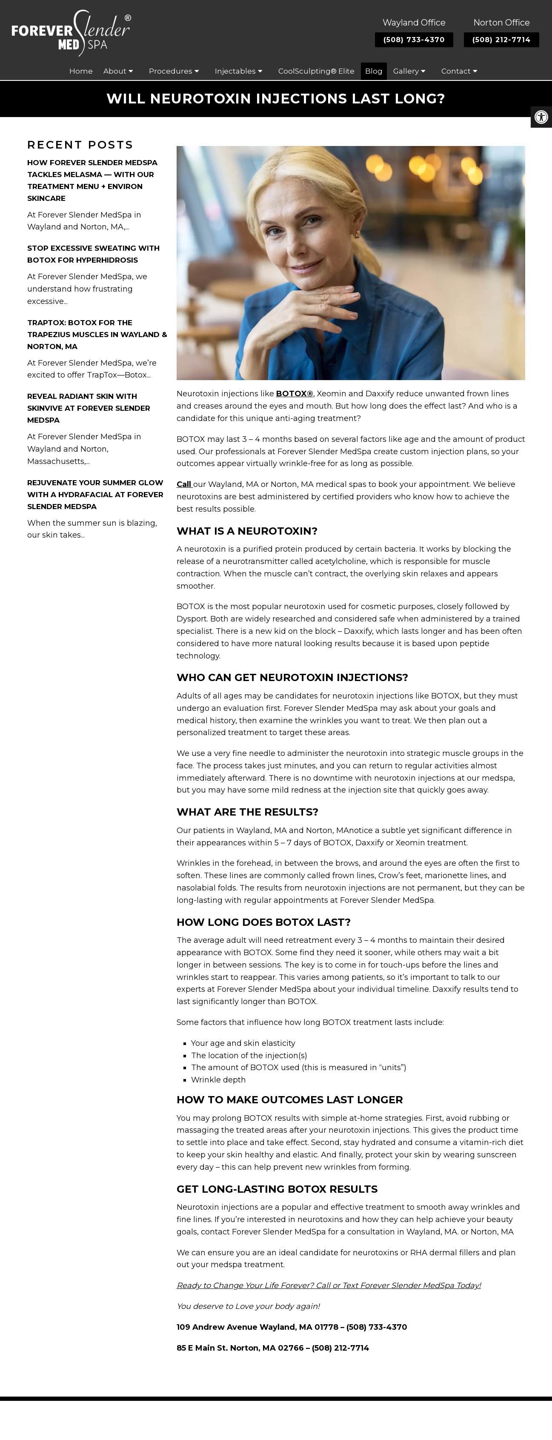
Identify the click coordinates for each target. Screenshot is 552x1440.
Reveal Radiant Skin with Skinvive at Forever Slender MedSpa (88, 409)
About (114, 72)
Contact (456, 72)
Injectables (235, 72)
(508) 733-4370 (414, 40)
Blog (374, 72)
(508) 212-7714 (501, 40)
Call (185, 485)
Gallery (406, 72)
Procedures (170, 72)
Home (81, 72)
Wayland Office (414, 23)
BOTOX (291, 394)
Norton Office (501, 23)
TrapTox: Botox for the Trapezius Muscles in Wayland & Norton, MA (97, 335)
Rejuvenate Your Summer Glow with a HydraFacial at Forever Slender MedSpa (95, 495)
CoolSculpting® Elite (316, 72)
